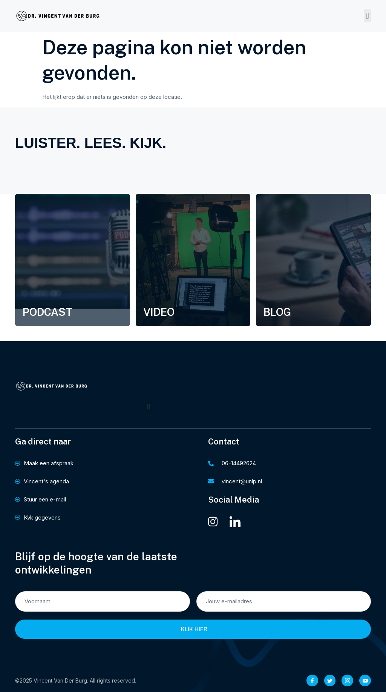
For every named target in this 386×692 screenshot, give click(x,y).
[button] (367, 15)
